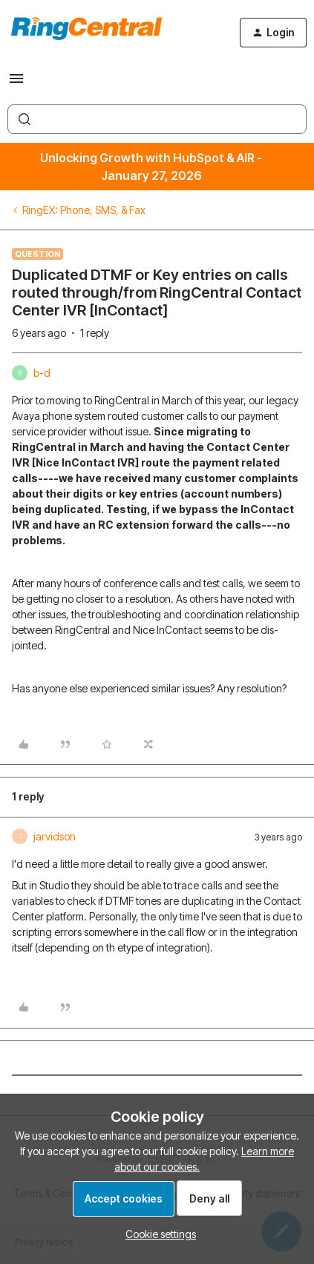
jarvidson (54, 836)
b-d (41, 373)
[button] (16, 83)
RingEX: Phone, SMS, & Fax (83, 210)
